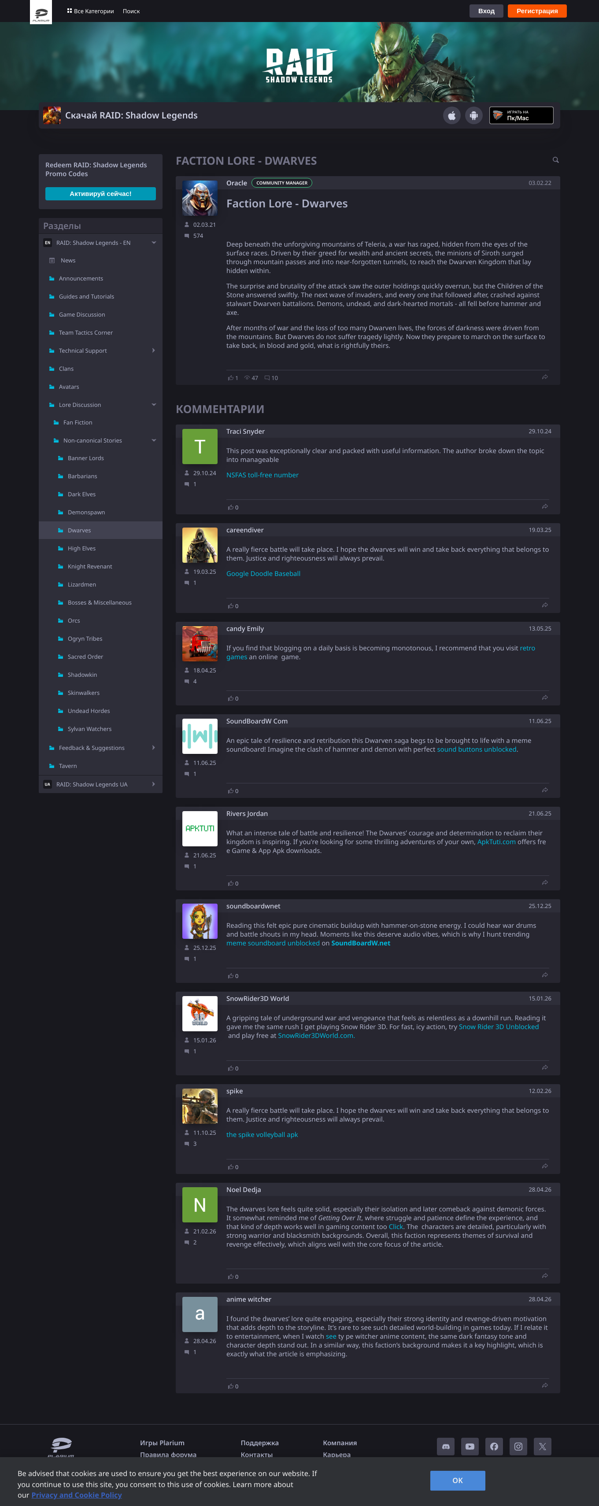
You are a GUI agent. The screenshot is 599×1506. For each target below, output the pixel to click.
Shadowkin (82, 675)
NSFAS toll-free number (262, 475)
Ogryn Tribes (85, 638)
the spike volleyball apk (262, 1134)
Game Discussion (82, 314)
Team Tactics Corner (86, 332)
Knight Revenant (90, 566)
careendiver (245, 530)
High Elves (82, 548)
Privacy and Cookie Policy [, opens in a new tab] (77, 1495)
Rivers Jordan (247, 814)
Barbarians (82, 476)
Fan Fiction (77, 422)
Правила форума (168, 1455)
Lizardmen (82, 584)
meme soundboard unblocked (273, 943)
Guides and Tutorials (86, 296)
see (331, 1336)
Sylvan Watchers (89, 729)
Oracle (236, 183)
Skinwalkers (84, 693)
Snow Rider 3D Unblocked (499, 1026)
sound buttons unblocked (476, 749)
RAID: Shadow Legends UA (92, 784)
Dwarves (79, 530)
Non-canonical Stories (92, 440)
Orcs (74, 620)
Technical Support (83, 350)
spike (234, 1091)
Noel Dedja (243, 1190)
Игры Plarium (162, 1443)
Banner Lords (86, 458)
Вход (486, 11)
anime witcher (248, 1300)
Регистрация (537, 11)
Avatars (69, 387)
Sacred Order (85, 657)
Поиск (131, 11)
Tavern (68, 766)
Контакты (257, 1455)
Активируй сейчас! (100, 193)
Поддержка (260, 1443)
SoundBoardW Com (257, 721)
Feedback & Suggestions (92, 748)
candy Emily (245, 629)
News (68, 260)
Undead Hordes (89, 711)
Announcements (81, 278)
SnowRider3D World (257, 999)
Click (396, 1226)
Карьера (337, 1455)
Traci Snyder (245, 432)
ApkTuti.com (496, 842)
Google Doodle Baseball (263, 573)
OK (457, 1480)
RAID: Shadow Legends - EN (93, 243)
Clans (66, 369)
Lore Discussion (80, 405)
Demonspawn (86, 512)
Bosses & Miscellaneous (100, 602)
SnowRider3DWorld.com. (316, 1035)
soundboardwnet (253, 906)
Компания (340, 1443)
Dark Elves (82, 494)
